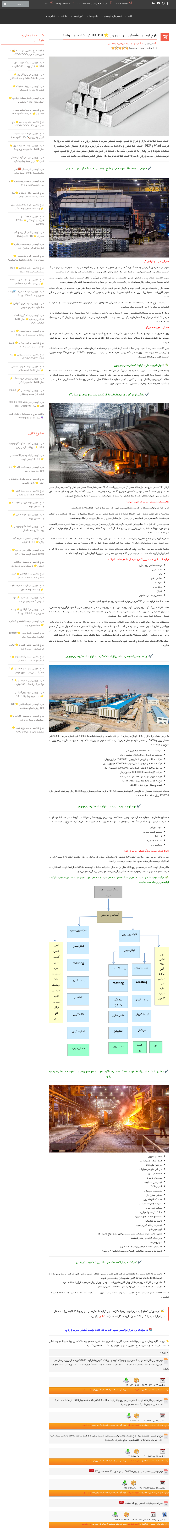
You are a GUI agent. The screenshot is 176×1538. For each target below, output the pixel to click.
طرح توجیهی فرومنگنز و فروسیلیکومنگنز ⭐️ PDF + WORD (30, 220)
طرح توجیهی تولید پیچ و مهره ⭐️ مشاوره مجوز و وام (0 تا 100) (28, 729)
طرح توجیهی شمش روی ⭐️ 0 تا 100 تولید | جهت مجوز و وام (26, 635)
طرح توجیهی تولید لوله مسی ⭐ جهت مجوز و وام (28, 516)
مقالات (64, 16)
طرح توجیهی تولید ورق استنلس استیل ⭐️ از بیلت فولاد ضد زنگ (27, 564)
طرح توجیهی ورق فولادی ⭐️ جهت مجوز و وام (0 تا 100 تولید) (27, 575)
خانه (130, 16)
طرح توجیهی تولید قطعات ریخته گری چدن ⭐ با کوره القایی (26, 481)
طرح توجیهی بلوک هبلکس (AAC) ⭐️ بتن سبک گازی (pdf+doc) (27, 281)
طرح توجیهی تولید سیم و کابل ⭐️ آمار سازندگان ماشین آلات (27, 246)
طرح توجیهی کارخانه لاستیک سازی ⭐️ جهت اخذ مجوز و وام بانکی (27, 206)
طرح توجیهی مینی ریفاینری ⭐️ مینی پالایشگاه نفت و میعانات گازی (27, 76)
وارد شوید (86, 1389)
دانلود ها (93, 16)
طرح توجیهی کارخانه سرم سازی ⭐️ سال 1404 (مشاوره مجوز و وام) (26, 147)
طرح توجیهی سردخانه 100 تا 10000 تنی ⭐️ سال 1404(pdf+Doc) (26, 404)
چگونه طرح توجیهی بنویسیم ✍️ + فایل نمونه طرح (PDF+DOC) (27, 52)
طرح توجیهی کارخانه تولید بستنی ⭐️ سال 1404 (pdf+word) (27, 368)
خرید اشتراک (133, 1389)
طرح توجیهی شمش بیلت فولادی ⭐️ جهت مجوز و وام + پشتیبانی (26, 100)
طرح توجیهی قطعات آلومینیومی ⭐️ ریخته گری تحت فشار (27, 528)
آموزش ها (78, 16)
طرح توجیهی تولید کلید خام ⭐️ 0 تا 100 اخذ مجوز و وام (26, 469)
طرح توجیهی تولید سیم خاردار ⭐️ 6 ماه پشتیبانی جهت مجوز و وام (26, 670)
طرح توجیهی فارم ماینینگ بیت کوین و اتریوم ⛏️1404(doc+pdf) (27, 135)
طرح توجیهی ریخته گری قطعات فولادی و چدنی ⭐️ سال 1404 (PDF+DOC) (29, 319)
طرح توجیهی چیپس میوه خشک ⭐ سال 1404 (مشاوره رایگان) (27, 380)
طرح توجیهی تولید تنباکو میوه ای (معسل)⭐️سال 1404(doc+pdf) (28, 112)
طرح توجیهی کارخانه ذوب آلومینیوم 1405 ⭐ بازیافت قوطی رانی (26, 445)
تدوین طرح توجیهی (113, 16)
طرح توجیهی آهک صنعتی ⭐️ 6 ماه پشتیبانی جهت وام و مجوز (27, 269)
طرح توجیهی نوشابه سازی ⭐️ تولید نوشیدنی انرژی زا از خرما (26, 344)
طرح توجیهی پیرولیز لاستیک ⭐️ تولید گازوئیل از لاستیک (28, 88)
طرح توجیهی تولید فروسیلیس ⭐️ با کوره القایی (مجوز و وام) (26, 183)
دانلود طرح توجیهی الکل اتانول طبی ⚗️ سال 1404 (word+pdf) (26, 416)
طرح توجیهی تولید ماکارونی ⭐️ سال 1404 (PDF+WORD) (26, 356)
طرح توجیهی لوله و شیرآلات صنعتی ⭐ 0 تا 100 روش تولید (27, 457)
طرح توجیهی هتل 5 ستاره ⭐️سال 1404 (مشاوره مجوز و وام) (27, 195)
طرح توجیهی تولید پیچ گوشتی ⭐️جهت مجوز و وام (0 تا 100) (29, 694)
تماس (102, 1316)
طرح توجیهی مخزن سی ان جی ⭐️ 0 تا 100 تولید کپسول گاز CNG (27, 552)
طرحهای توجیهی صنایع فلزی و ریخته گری (123, 43)
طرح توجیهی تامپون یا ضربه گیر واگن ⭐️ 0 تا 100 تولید (28, 540)
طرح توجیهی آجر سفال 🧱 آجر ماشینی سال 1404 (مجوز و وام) (29, 171)
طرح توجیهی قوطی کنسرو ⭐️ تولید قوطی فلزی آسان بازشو (26, 646)
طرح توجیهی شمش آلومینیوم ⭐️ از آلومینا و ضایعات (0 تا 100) (26, 658)
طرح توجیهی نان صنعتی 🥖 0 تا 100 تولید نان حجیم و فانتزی (26, 392)
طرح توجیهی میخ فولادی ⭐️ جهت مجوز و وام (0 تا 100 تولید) (27, 611)
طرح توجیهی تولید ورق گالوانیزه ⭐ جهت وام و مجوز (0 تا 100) (26, 718)
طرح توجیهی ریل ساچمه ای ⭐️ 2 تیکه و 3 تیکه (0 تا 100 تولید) (28, 682)
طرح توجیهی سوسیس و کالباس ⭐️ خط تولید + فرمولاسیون (26, 305)
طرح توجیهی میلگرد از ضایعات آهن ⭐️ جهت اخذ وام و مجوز (27, 587)
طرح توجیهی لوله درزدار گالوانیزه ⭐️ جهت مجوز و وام (26, 504)
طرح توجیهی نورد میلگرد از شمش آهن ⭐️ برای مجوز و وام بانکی (27, 159)
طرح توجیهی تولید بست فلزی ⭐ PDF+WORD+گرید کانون (27, 492)
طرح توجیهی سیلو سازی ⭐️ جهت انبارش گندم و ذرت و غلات (28, 599)
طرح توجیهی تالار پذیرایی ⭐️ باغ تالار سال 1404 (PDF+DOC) (28, 123)
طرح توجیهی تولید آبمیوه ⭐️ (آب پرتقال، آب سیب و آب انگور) (27, 333)
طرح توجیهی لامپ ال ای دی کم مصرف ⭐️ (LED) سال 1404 (29, 234)
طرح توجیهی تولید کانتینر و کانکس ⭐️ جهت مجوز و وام (26, 623)
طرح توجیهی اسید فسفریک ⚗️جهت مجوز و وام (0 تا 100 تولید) (26, 293)
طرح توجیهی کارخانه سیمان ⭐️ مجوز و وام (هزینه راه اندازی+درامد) (26, 258)
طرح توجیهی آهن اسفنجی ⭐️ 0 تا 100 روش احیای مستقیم (27, 706)
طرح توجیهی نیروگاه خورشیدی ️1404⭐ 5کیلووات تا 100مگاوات (28, 64)
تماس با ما (50, 16)
